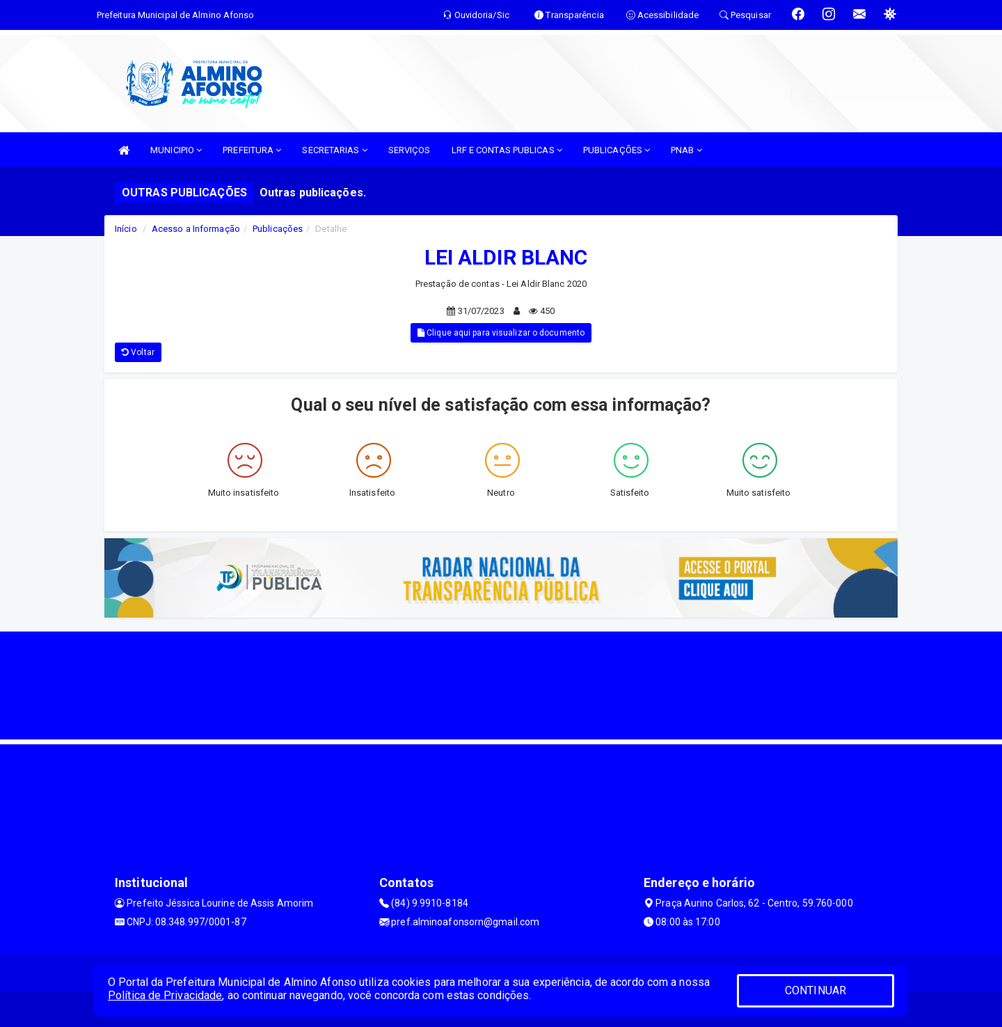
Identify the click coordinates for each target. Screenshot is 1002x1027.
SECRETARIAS (334, 150)
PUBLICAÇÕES (616, 150)
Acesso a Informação (196, 229)
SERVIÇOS (409, 150)
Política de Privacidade (165, 995)
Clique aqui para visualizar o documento (501, 333)
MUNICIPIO (176, 150)
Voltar (138, 352)
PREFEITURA (252, 150)
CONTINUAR (815, 990)
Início (126, 229)
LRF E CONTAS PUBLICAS (507, 150)
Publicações (278, 229)
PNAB (686, 150)
